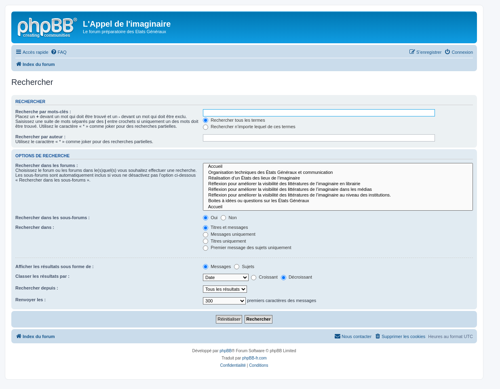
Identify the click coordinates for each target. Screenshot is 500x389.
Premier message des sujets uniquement (247, 247)
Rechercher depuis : (36, 287)
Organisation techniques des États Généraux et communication (338, 172)
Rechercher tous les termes (234, 120)
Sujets (244, 266)
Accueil (338, 166)
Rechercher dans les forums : (46, 165)
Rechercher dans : (34, 227)
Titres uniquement (224, 241)
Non (228, 217)
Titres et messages (225, 227)
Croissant (264, 277)
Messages (217, 266)
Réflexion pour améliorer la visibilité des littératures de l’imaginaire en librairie (338, 184)
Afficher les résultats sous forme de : (54, 266)
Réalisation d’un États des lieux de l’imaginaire (338, 178)
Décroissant (296, 277)
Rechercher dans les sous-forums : (52, 217)
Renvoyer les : (30, 299)
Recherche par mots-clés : (43, 111)
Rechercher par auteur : (40, 136)
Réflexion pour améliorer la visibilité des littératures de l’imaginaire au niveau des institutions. (338, 195)
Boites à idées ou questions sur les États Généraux (338, 201)
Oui (210, 217)
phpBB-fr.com (254, 358)
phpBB (225, 351)
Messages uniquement (229, 234)
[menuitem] (59, 52)
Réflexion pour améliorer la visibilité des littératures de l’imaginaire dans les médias (338, 189)
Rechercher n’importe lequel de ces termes (249, 126)
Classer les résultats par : (42, 276)
